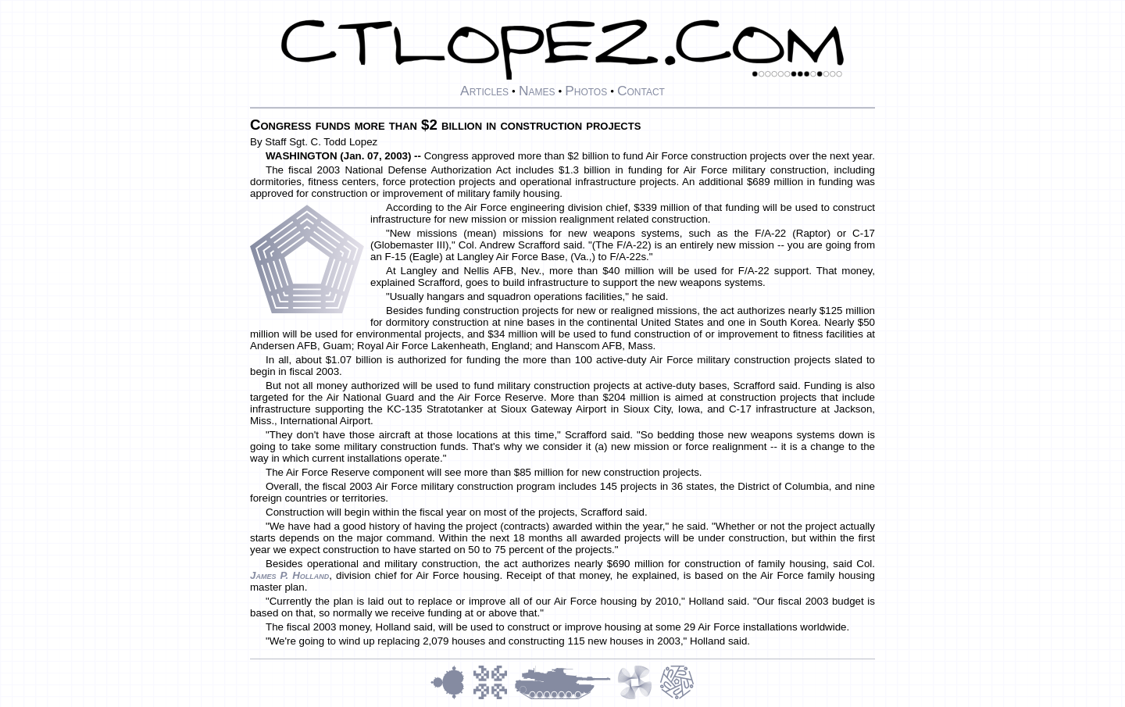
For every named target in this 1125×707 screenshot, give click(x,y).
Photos (586, 90)
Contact (641, 90)
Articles (484, 90)
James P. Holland (289, 575)
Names (537, 90)
